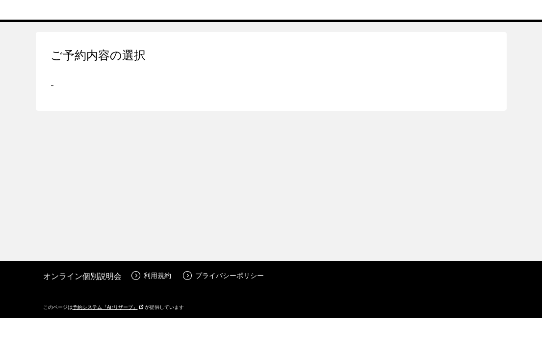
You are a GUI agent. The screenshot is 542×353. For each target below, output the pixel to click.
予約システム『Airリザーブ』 (108, 306)
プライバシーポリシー (223, 275)
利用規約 (151, 275)
